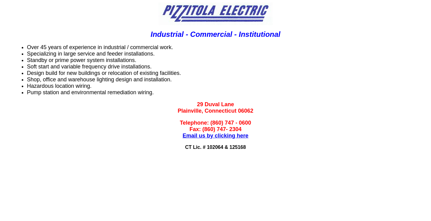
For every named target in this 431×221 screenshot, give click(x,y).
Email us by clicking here (215, 136)
